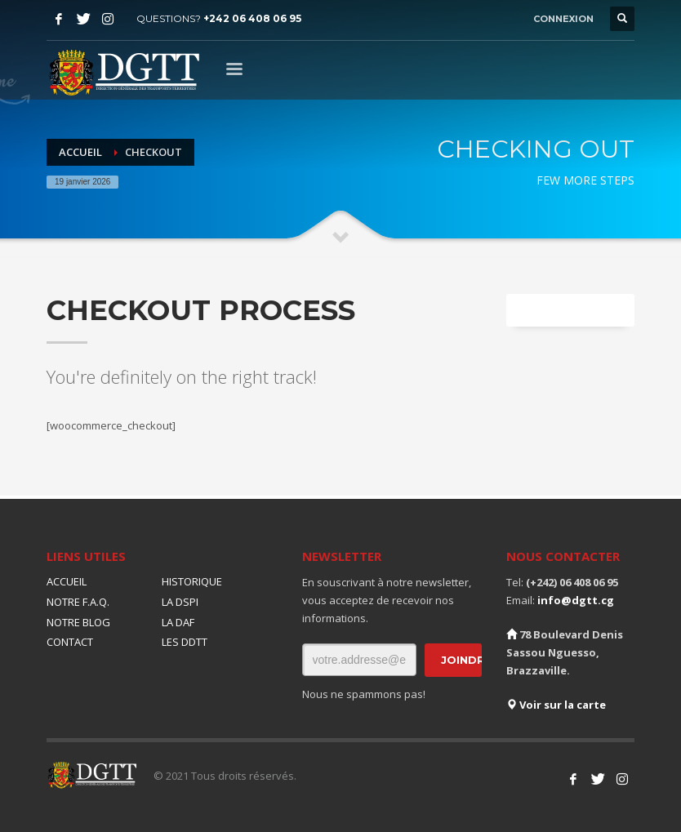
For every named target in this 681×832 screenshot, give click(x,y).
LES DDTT (184, 641)
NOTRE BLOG (78, 622)
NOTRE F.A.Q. (78, 601)
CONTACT (70, 641)
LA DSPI (180, 601)
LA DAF (178, 622)
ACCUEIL (67, 581)
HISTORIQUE (192, 581)
